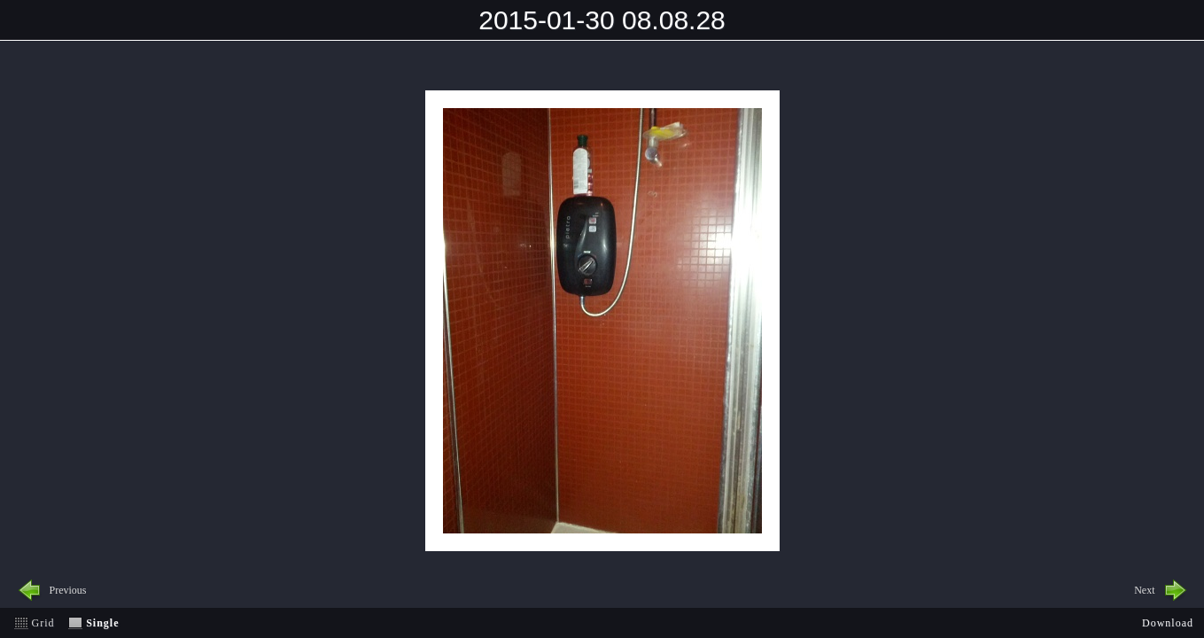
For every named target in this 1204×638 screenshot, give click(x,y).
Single (102, 623)
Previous (68, 590)
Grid (43, 623)
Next (1144, 590)
